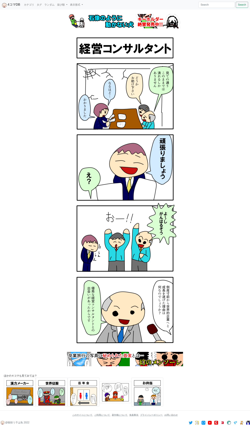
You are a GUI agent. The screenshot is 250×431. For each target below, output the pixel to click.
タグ (39, 4)
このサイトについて (82, 415)
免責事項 (134, 415)
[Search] (217, 5)
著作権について (120, 415)
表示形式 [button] (75, 4)
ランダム (49, 4)
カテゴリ (29, 4)
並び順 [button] (61, 4)
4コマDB (11, 5)
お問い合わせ (171, 415)
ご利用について (102, 415)
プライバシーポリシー (151, 415)
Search (242, 4)
